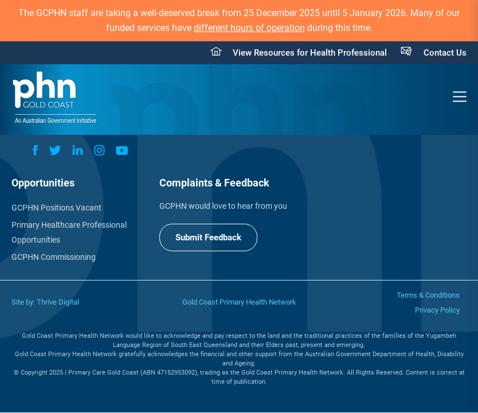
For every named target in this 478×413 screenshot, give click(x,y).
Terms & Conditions (428, 295)
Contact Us (445, 53)
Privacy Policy (437, 310)
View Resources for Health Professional (310, 53)
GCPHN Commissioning (53, 257)
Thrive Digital (58, 302)
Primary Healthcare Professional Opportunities (69, 232)
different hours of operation (249, 27)
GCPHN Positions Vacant (56, 207)
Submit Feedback (208, 237)
